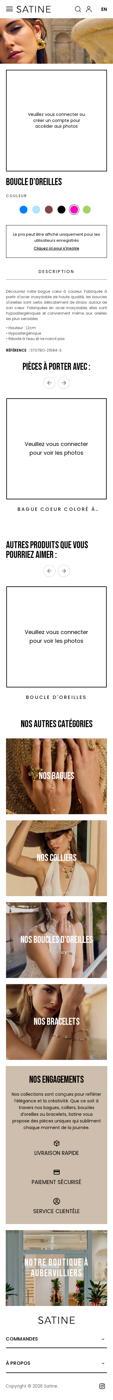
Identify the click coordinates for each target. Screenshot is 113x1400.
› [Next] (64, 383)
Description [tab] (56, 271)
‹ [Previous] (49, 383)
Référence (16, 350)
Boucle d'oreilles (56, 697)
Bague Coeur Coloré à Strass (56, 509)
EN (104, 9)
